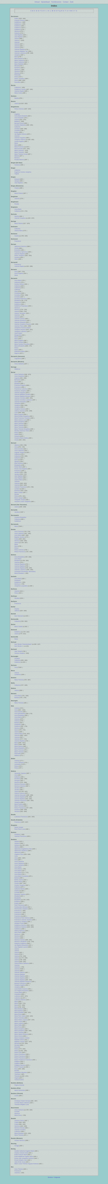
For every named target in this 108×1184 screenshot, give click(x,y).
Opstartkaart (45, 2)
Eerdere (50, 1177)
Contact (65, 2)
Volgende (57, 1177)
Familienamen (56, 2)
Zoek (71, 2)
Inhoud (37, 2)
